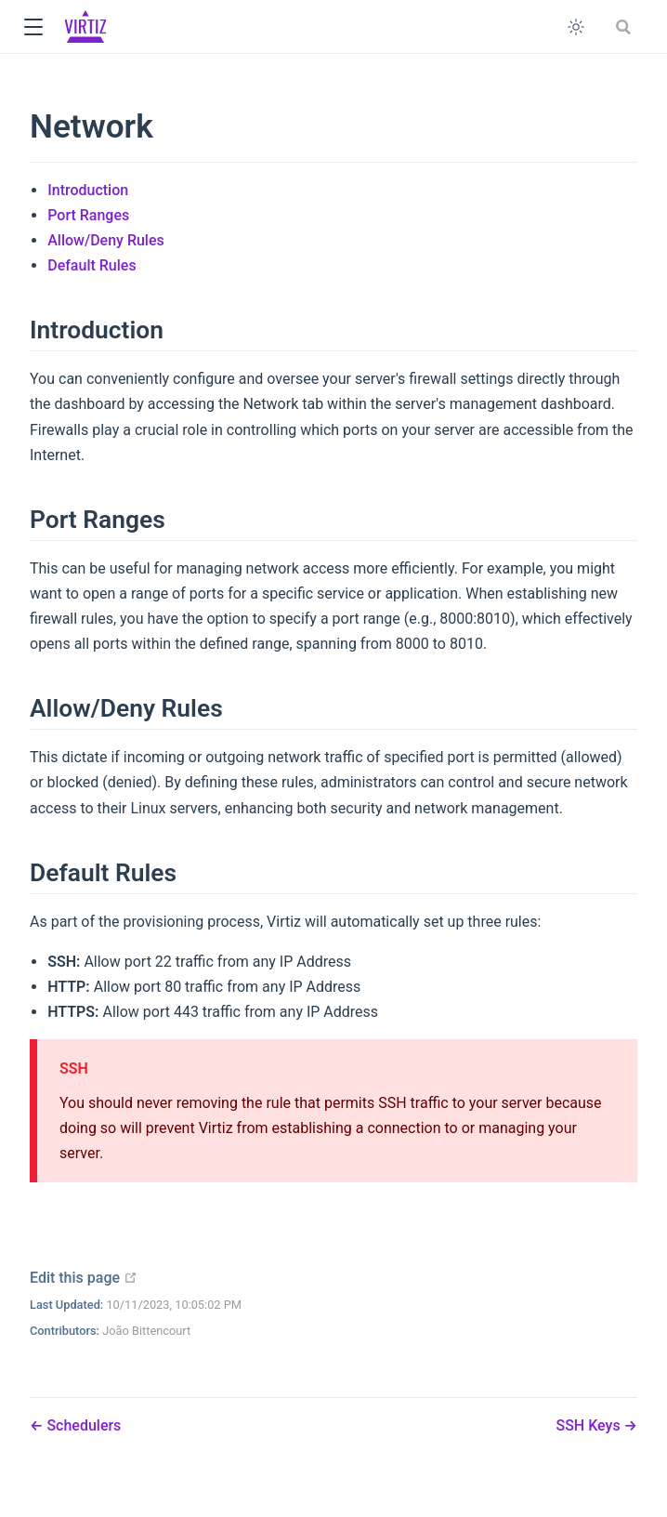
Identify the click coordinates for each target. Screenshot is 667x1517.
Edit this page (83, 1277)
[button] (33, 27)
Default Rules (91, 265)
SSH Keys (589, 1425)
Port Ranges (88, 215)
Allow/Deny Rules (105, 240)
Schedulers (82, 1425)
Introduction (87, 190)
